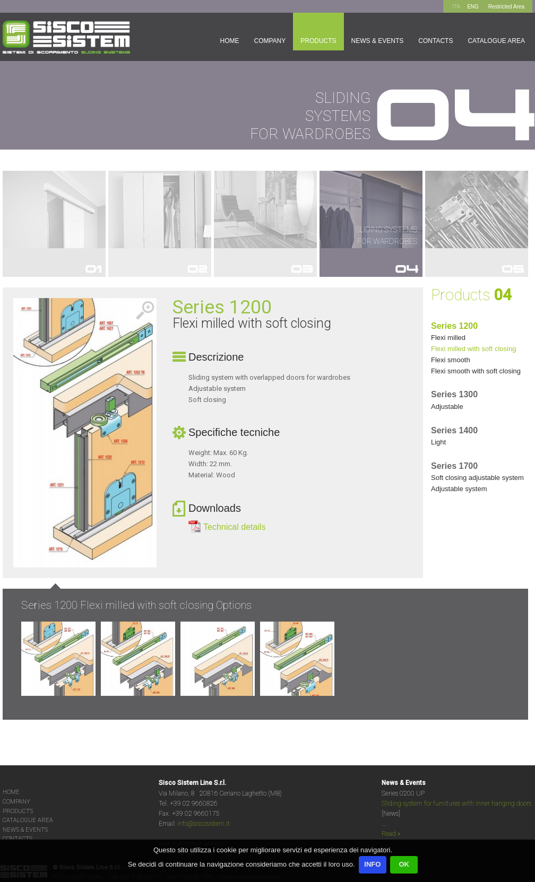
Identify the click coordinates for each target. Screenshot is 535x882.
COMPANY (16, 801)
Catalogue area (496, 41)
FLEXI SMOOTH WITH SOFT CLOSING (476, 371)
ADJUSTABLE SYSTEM (459, 489)
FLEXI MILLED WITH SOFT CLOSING (473, 349)
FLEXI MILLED (448, 338)
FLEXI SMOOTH (450, 360)
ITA (456, 7)
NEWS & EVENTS (25, 829)
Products (318, 41)
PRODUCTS (18, 811)
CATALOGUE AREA (28, 820)
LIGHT (438, 442)
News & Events (377, 41)
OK (404, 864)
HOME (11, 792)
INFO (372, 864)
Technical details (234, 526)
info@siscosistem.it (203, 823)
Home (229, 41)
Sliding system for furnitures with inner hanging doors (456, 803)
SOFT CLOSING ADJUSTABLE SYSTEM (477, 478)
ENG (473, 7)
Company (270, 41)
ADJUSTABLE (447, 407)
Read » (391, 833)
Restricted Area (506, 7)
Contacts (435, 41)
